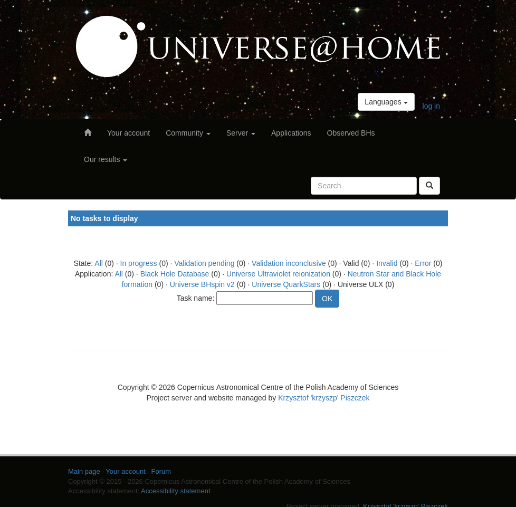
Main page (84, 471)
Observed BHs (351, 133)
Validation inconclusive (289, 263)
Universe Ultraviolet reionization (278, 274)
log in (431, 106)
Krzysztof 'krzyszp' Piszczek (323, 398)
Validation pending (204, 263)
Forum (161, 471)
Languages (386, 102)
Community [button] (188, 133)
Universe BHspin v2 (202, 284)
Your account (128, 133)
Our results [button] (105, 159)
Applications (291, 133)
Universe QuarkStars (286, 284)
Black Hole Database (174, 274)
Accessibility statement (176, 491)
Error (423, 263)
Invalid (386, 263)
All (98, 263)
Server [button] (240, 133)
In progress (138, 263)
